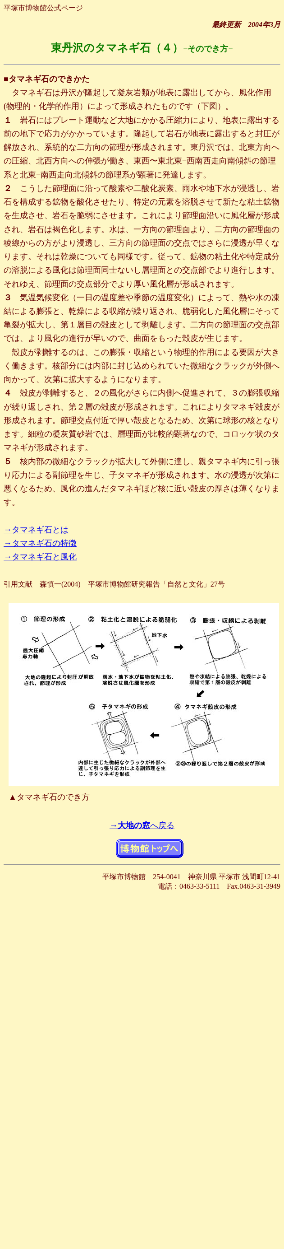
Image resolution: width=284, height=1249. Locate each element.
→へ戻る (142, 825)
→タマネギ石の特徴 (40, 543)
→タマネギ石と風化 (40, 556)
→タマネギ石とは (36, 529)
